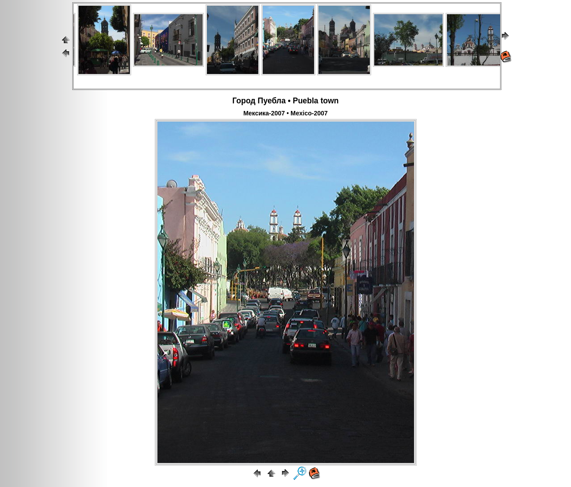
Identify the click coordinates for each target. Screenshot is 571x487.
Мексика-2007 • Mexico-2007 (285, 113)
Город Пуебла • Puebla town (285, 100)
